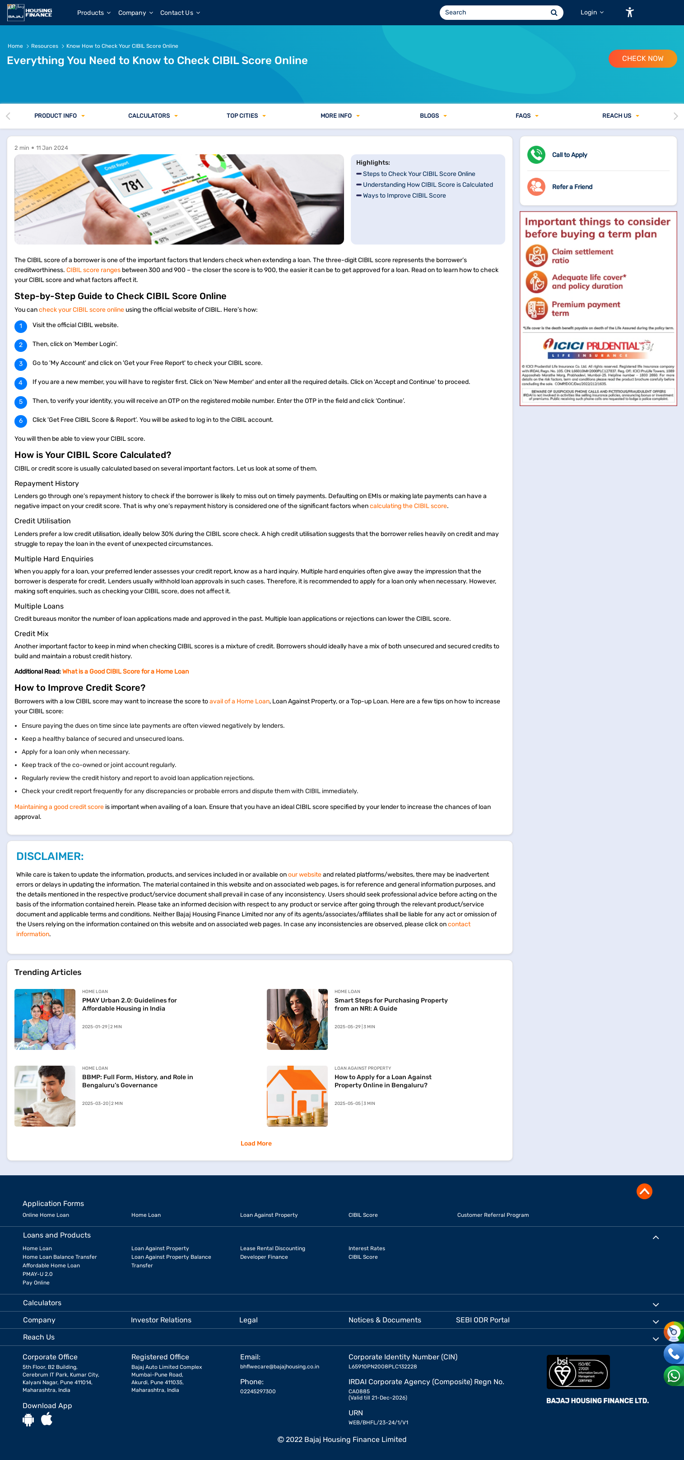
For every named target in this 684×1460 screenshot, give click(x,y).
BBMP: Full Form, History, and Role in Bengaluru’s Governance (137, 1081)
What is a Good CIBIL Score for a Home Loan (125, 671)
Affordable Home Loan (51, 1265)
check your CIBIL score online (81, 310)
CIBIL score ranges (93, 270)
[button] (630, 12)
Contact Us (180, 13)
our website (304, 874)
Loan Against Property (269, 1215)
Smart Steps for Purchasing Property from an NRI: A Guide (391, 1004)
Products (94, 13)
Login (592, 12)
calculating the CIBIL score (408, 506)
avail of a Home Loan (239, 701)
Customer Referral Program (493, 1215)
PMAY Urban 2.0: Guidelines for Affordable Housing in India (129, 1004)
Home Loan (146, 1215)
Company (135, 13)
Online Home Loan (46, 1215)
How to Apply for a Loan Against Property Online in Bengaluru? (383, 1081)
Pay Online (36, 1283)
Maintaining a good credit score (59, 807)
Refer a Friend (572, 187)
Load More (256, 1143)
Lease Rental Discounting (272, 1248)
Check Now (643, 58)
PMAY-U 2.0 (38, 1274)
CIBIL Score (363, 1215)
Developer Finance (264, 1257)
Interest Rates (367, 1248)
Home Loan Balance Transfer (60, 1257)
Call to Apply (569, 155)
